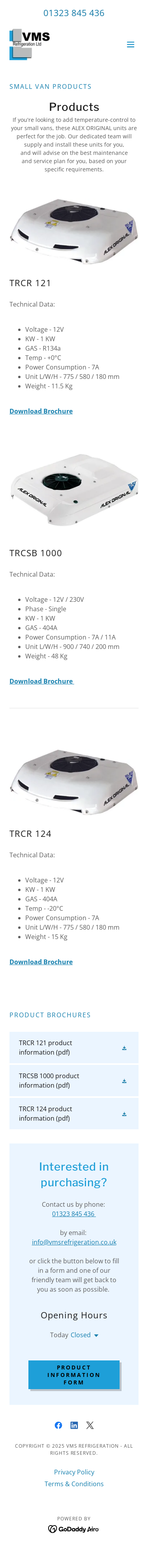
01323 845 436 (74, 1213)
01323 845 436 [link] (74, 12)
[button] (131, 44)
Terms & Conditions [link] (74, 1484)
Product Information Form (74, 1375)
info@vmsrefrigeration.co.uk (74, 1242)
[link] (29, 44)
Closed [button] (81, 1335)
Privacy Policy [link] (74, 1472)
